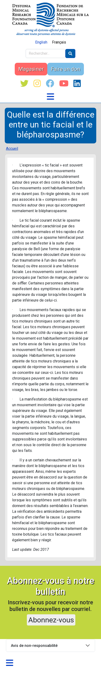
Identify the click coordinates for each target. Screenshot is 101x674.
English (41, 42)
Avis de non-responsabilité (34, 645)
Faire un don (65, 69)
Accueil (12, 148)
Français (59, 42)
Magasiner (31, 69)
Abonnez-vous (51, 620)
